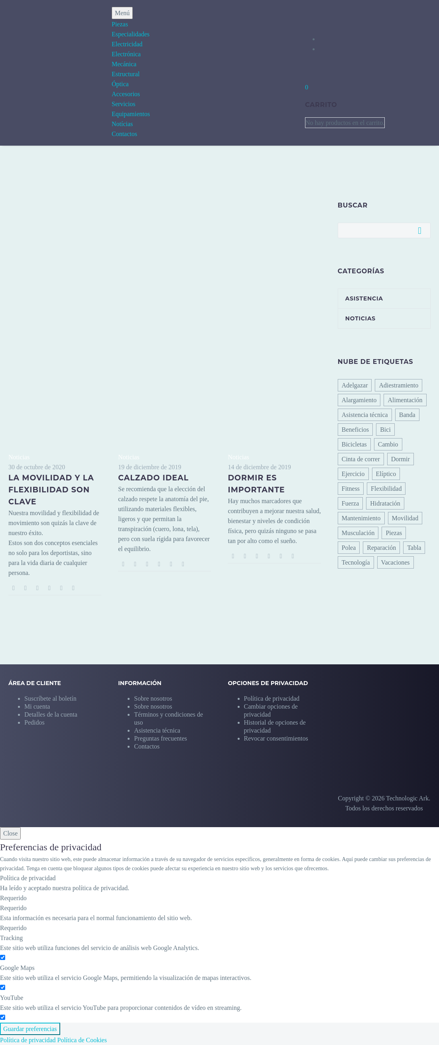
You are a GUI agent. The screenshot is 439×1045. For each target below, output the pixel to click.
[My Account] (337, 39)
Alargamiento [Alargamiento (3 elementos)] (359, 400)
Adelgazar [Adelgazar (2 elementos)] (355, 385)
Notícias (122, 124)
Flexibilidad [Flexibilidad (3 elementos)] (386, 488)
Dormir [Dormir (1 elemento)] (400, 459)
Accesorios (126, 94)
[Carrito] (306, 87)
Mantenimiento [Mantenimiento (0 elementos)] (361, 518)
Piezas (120, 24)
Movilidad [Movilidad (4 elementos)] (405, 518)
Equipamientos (131, 114)
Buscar (422, 230)
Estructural (126, 74)
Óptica (120, 84)
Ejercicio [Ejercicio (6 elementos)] (353, 473)
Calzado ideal (153, 477)
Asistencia (364, 298)
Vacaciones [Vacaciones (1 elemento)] (395, 562)
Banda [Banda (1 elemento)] (407, 414)
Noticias (19, 457)
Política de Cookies (82, 1040)
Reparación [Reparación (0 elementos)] (381, 547)
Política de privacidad (28, 1040)
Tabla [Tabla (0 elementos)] (414, 547)
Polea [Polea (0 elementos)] (349, 547)
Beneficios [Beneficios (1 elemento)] (355, 429)
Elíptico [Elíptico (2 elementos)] (386, 473)
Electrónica (126, 54)
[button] (282, 706)
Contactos (124, 133)
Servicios (124, 104)
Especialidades (131, 34)
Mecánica (124, 64)
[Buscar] (384, 230)
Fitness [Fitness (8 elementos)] (351, 488)
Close (10, 833)
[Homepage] (43, 72)
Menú (122, 13)
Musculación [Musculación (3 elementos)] (358, 532)
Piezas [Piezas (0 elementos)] (394, 532)
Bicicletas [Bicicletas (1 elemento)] (354, 444)
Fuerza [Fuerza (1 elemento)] (350, 503)
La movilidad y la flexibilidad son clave (51, 489)
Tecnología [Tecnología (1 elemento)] (356, 562)
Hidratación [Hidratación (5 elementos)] (385, 503)
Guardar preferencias (30, 1028)
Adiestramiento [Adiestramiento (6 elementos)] (398, 385)
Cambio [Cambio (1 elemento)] (388, 444)
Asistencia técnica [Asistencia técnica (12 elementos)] (365, 414)
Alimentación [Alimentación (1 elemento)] (405, 400)
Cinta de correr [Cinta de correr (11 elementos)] (361, 459)
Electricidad (127, 44)
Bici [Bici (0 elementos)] (385, 429)
